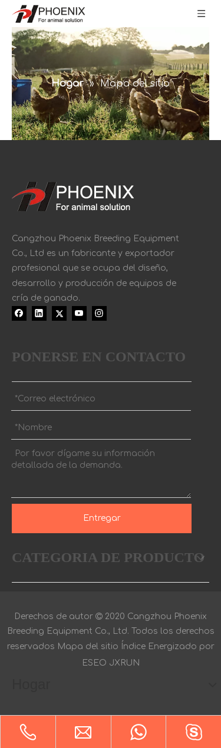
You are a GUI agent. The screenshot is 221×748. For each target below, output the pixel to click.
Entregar (102, 518)
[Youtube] (79, 313)
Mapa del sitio (87, 646)
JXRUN (124, 663)
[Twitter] (59, 313)
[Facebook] (19, 313)
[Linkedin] (39, 313)
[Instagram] (99, 313)
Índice (133, 646)
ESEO (94, 663)
